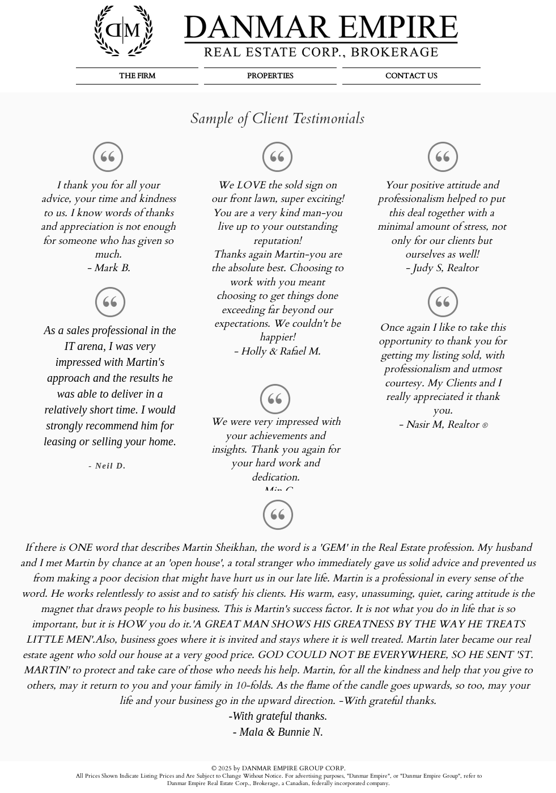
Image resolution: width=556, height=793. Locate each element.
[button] (138, 76)
